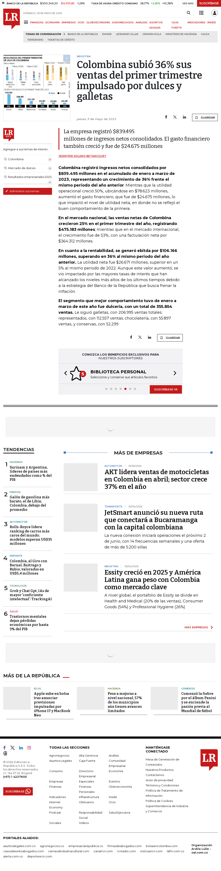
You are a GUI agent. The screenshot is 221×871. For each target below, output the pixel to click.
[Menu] (26, 22)
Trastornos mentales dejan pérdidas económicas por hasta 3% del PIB (29, 622)
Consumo (56, 770)
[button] (64, 374)
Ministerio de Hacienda (181, 34)
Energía (15, 492)
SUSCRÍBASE (209, 3)
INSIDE (211, 22)
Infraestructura (89, 796)
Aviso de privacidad (159, 779)
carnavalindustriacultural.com (68, 850)
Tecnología (18, 585)
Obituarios (86, 801)
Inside (113, 796)
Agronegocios (59, 755)
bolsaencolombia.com (162, 845)
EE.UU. (38, 688)
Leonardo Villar (127, 34)
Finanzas (55, 786)
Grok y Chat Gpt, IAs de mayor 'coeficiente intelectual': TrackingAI (31, 595)
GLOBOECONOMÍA (98, 22)
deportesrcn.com (39, 856)
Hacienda (16, 462)
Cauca (205, 34)
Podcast (55, 812)
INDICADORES (196, 22)
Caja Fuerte (87, 760)
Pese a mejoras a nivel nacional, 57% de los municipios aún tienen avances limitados (125, 702)
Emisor (107, 34)
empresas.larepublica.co (85, 845)
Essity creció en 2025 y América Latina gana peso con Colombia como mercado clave (152, 580)
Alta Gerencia (88, 755)
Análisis (114, 755)
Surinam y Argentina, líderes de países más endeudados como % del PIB (31, 473)
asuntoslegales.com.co (19, 845)
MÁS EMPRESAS (196, 627)
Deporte (16, 555)
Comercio (188, 688)
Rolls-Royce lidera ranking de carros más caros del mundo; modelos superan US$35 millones (31, 535)
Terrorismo (35, 39)
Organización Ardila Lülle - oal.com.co (201, 848)
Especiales (86, 781)
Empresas (56, 781)
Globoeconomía (120, 786)
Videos (84, 822)
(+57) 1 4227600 (15, 776)
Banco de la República (83, 34)
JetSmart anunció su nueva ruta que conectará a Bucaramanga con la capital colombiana (153, 520)
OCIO (81, 22)
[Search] (188, 13)
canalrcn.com (103, 850)
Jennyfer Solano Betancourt (82, 156)
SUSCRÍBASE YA (166, 389)
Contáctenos (155, 774)
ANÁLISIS (141, 22)
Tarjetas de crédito (61, 39)
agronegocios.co (52, 845)
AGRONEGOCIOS (123, 22)
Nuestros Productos (160, 769)
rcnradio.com (126, 850)
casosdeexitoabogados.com (23, 850)
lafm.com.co (175, 850)
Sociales (55, 822)
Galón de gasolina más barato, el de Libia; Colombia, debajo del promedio (29, 503)
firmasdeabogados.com (124, 845)
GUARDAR (205, 117)
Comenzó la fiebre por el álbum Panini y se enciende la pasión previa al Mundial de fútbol (198, 702)
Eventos (114, 781)
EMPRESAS (69, 22)
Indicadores (57, 796)
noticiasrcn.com (151, 850)
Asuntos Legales (60, 760)
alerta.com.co (13, 856)
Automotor (18, 521)
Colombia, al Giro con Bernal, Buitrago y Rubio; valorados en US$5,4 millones (28, 567)
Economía (116, 770)
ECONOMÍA (53, 22)
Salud (14, 611)
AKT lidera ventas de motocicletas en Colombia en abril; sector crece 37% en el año (156, 479)
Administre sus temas (22, 191)
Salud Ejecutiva (119, 812)
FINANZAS (37, 22)
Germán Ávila (152, 34)
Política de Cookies (159, 800)
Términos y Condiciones (162, 785)
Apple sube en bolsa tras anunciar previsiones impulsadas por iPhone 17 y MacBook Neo (52, 704)
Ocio (112, 801)
